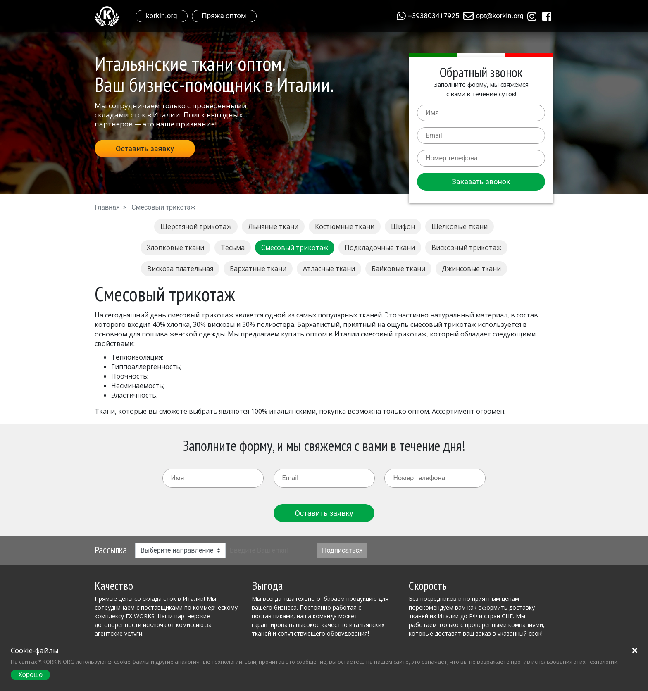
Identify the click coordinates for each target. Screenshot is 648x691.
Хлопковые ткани (175, 247)
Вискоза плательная (180, 268)
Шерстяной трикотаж (195, 226)
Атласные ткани (329, 268)
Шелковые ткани (459, 226)
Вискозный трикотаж (466, 247)
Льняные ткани (273, 226)
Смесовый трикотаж (294, 247)
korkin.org (161, 16)
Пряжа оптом (224, 16)
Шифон (403, 226)
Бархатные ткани (258, 268)
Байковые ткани (398, 268)
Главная (107, 207)
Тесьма (233, 247)
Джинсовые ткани (471, 268)
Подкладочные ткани (380, 247)
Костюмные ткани (344, 226)
